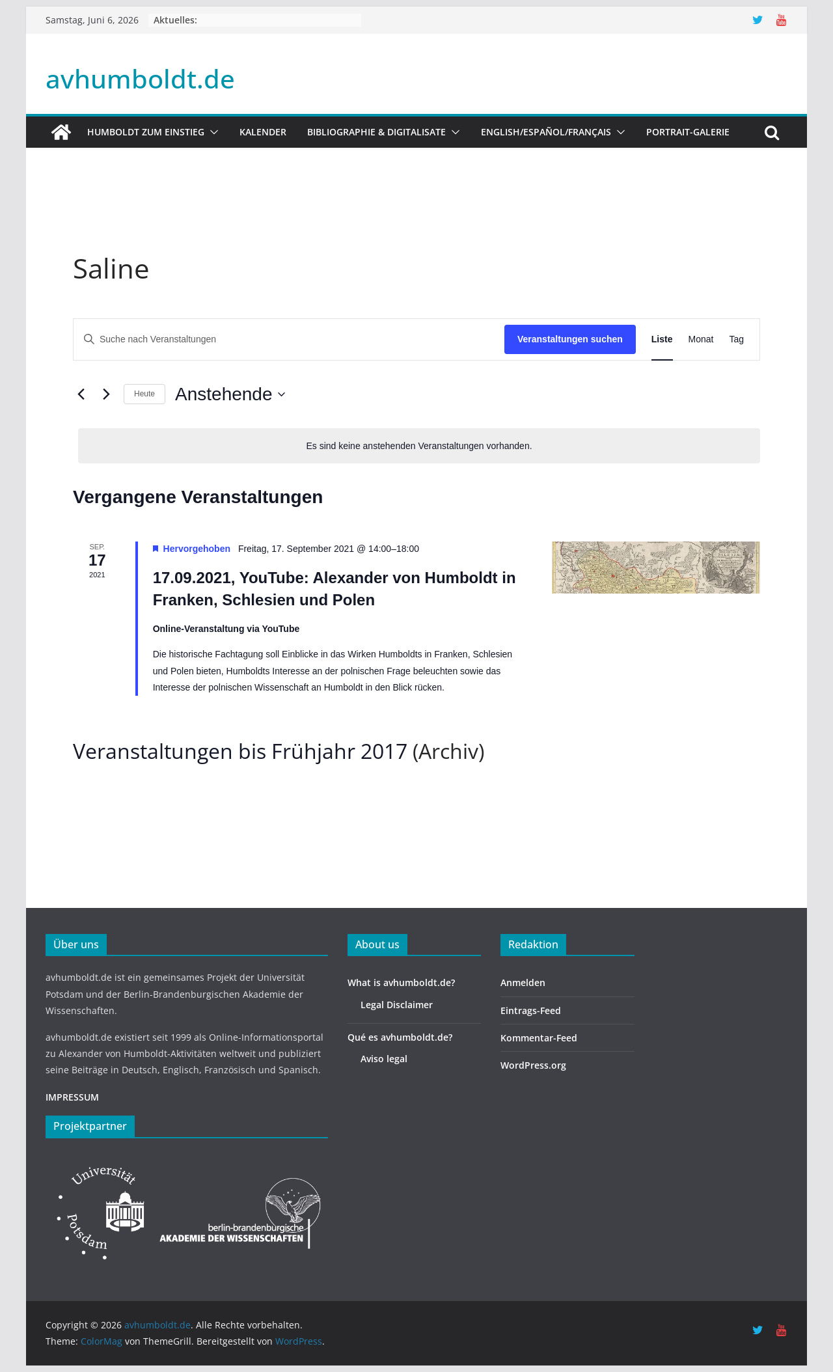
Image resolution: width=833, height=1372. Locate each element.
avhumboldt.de (140, 78)
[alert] (419, 446)
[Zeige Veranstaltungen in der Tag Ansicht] (736, 339)
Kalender (262, 132)
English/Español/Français (546, 132)
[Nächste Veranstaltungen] (106, 394)
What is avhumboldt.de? (401, 982)
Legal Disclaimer (397, 1004)
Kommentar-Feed (538, 1038)
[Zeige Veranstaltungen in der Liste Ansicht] (662, 339)
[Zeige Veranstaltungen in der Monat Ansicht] (701, 339)
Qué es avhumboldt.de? (400, 1037)
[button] (211, 132)
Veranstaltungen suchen (570, 339)
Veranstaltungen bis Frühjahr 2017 (240, 751)
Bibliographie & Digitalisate (376, 132)
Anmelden (522, 982)
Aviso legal (384, 1058)
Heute (144, 393)
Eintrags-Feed (530, 1010)
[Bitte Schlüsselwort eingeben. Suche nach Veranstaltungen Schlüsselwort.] (289, 339)
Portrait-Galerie (688, 132)
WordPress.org (533, 1065)
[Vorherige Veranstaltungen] (81, 394)
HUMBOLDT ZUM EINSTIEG (145, 132)
